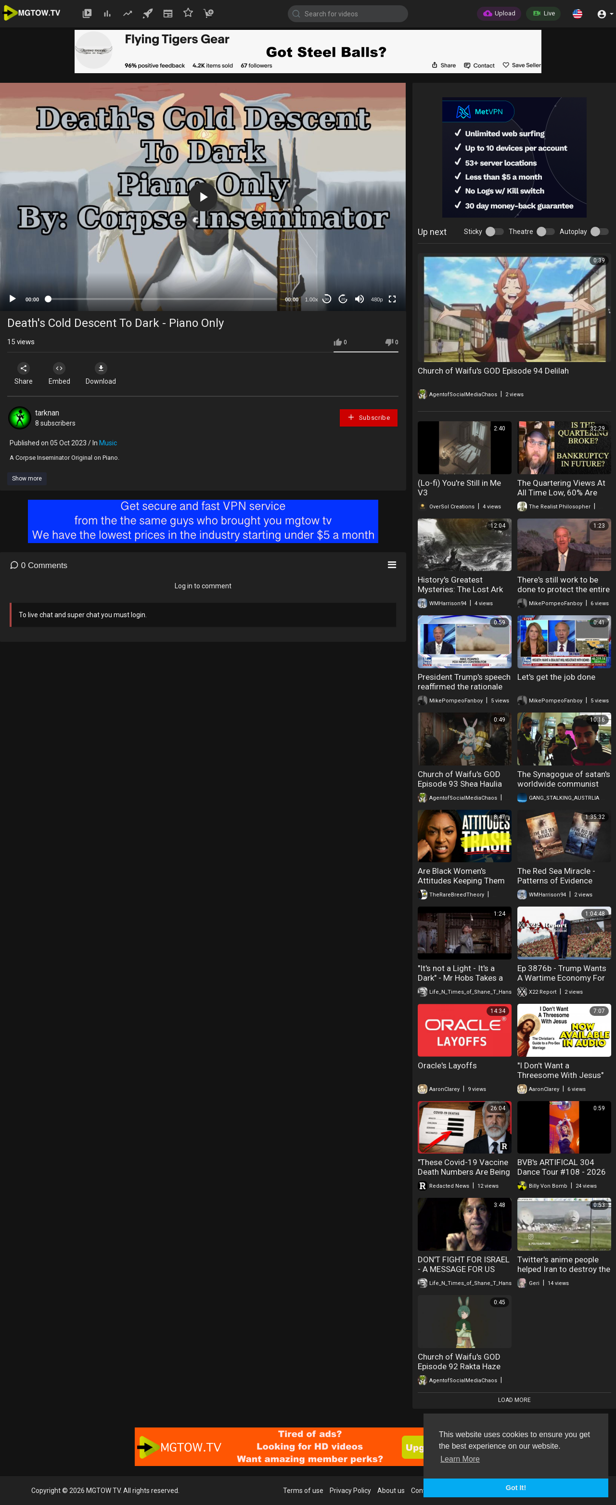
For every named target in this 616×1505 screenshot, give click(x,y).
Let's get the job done (556, 677)
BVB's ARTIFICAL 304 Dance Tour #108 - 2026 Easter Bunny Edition (561, 1171)
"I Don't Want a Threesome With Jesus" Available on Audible (560, 1075)
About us (391, 1490)
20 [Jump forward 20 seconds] (343, 299)
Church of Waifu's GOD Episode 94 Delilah (493, 371)
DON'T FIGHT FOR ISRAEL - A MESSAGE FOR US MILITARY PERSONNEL (464, 1269)
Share (25, 373)
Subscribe (368, 417)
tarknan (47, 412)
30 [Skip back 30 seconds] (327, 299)
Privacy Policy (350, 1490)
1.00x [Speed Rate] (311, 299)
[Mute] (359, 299)
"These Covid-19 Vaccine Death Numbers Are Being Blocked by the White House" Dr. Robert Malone (464, 1176)
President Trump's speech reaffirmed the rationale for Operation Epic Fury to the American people (464, 691)
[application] (203, 197)
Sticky (473, 231)
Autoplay (573, 231)
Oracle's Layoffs (447, 1065)
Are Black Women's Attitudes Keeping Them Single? (461, 880)
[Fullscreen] (392, 299)
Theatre (521, 231)
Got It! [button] (516, 1488)
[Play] (12, 299)
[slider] (162, 299)
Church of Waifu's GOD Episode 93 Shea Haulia (460, 779)
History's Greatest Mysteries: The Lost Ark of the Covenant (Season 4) (462, 594)
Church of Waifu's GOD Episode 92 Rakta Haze (459, 1361)
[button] (577, 13)
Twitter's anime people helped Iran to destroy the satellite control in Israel (563, 1269)
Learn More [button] (460, 1459)
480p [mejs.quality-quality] (377, 299)
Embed (64, 373)
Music (108, 443)
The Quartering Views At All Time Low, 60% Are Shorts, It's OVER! (561, 492)
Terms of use (303, 1490)
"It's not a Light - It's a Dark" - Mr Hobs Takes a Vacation (460, 977)
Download (108, 373)
